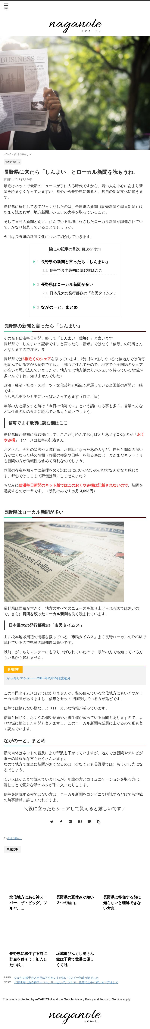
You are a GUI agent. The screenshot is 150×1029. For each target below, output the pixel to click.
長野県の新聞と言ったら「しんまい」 (73, 262)
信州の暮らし (14, 838)
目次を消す (91, 249)
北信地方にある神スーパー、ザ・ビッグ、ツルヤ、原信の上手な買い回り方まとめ (66, 982)
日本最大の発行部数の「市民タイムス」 (79, 293)
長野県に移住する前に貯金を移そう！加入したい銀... (28, 959)
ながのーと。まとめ (57, 307)
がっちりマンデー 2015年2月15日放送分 (38, 678)
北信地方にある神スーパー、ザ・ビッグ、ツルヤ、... (28, 903)
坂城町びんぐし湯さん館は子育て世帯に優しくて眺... (75, 959)
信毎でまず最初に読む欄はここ (72, 270)
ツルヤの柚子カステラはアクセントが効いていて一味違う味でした (56, 977)
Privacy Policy (83, 999)
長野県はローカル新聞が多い (65, 284)
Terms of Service (111, 999)
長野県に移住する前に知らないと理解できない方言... (122, 903)
